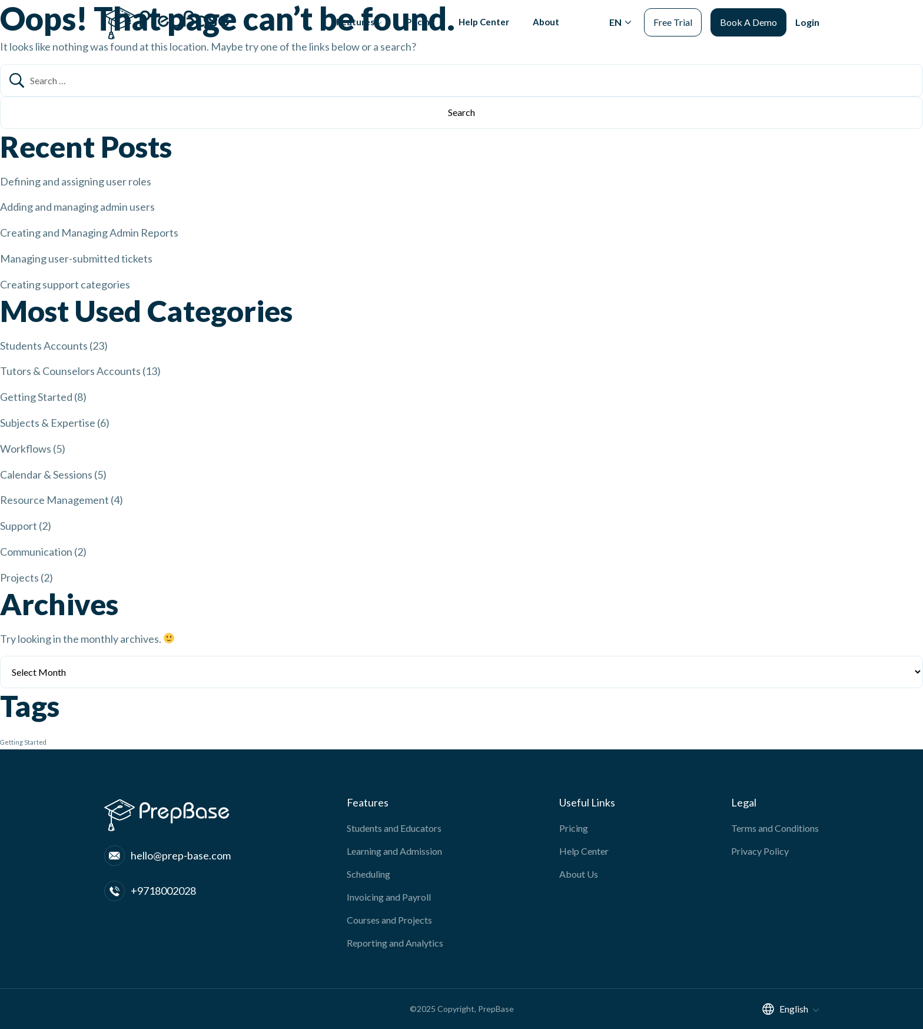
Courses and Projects (389, 919)
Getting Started (36, 396)
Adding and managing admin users (77, 206)
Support (18, 525)
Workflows (25, 448)
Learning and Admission (394, 851)
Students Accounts (44, 345)
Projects (19, 577)
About (545, 30)
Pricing (416, 30)
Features (348, 30)
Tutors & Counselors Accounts (70, 370)
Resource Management (54, 499)
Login (807, 30)
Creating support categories (65, 284)
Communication (36, 551)
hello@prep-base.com (167, 855)
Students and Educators (394, 828)
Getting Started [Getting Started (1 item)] (23, 742)
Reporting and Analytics (395, 942)
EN (615, 30)
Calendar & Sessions (46, 474)
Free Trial (672, 30)
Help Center (481, 30)
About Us (578, 873)
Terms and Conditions (775, 828)
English (784, 1008)
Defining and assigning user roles (75, 181)
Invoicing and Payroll (389, 896)
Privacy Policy (760, 851)
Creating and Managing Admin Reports (89, 232)
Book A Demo (748, 30)
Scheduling (368, 873)
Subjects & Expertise (47, 422)
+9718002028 (150, 891)
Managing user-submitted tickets (76, 258)
